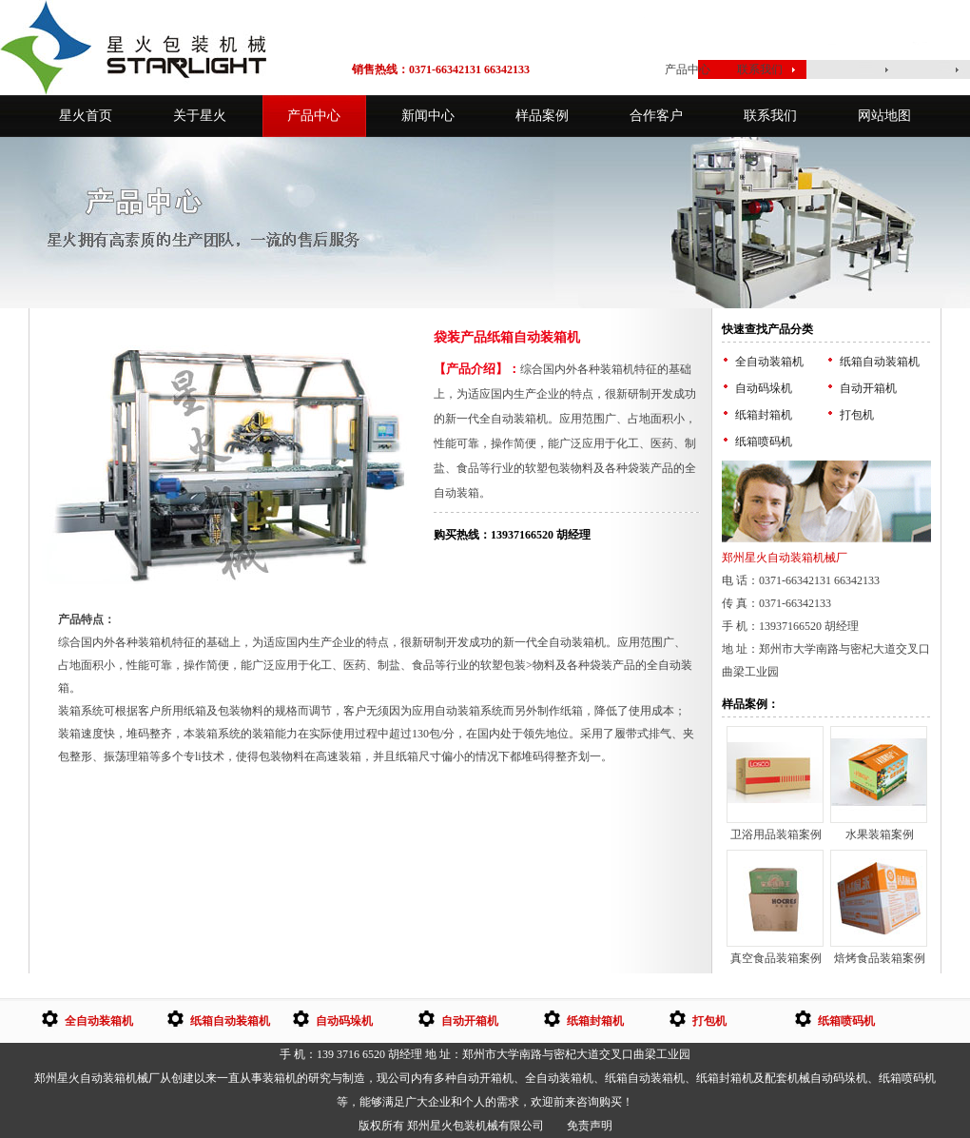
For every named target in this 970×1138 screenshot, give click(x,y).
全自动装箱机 (769, 361)
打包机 (857, 415)
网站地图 (884, 115)
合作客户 (656, 115)
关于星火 (199, 115)
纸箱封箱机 (763, 415)
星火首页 (609, 69)
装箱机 (279, 1078)
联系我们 (760, 69)
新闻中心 (428, 115)
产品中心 (687, 69)
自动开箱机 (868, 388)
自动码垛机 (763, 388)
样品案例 (542, 115)
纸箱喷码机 (763, 441)
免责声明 (589, 1125)
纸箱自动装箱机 (880, 361)
